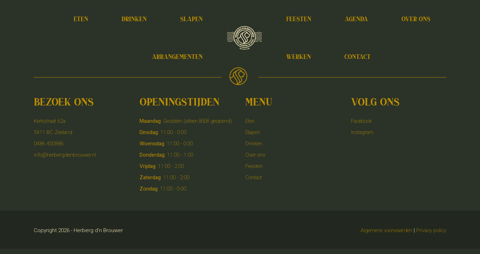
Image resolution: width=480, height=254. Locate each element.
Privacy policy (431, 230)
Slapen (252, 132)
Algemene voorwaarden (386, 230)
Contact (253, 177)
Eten (250, 121)
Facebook (361, 121)
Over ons (255, 155)
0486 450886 (48, 143)
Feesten (254, 166)
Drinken (253, 143)
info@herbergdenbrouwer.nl (65, 155)
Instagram (362, 132)
